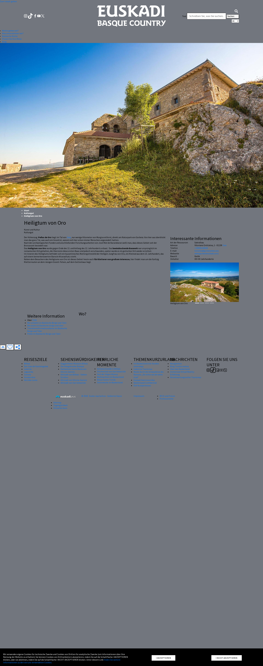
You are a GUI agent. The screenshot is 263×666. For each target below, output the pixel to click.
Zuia (69, 237)
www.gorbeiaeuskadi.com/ (207, 253)
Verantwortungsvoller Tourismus (185, 377)
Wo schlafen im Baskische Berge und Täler (47, 322)
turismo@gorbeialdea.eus (207, 250)
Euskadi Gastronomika (144, 380)
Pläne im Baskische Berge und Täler (44, 333)
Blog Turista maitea (179, 366)
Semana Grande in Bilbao (108, 368)
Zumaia (27, 374)
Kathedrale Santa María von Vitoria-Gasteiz (73, 370)
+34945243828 (201, 248)
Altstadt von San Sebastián (73, 382)
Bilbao (27, 363)
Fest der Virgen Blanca (107, 374)
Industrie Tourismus (143, 369)
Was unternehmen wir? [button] (13, 33)
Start (26, 210)
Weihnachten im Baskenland (110, 377)
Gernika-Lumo (30, 380)
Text (184, 16)
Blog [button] (4, 41)
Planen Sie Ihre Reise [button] (12, 38)
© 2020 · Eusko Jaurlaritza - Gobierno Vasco (102, 396)
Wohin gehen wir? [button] (10, 30)
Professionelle (166, 398)
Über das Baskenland (180, 369)
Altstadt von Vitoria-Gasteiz (74, 380)
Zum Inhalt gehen (8, 1)
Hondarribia (29, 377)
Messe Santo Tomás (106, 379)
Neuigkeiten (176, 363)
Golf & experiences (142, 385)
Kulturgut (29, 213)
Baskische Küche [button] (10, 36)
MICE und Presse (167, 396)
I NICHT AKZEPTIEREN (226, 658)
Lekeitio (28, 369)
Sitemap (57, 402)
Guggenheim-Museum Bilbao (74, 363)
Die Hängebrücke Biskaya (72, 366)
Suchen (233, 16)
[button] (236, 10)
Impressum (139, 396)
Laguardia (28, 371)
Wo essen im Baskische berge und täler (45, 325)
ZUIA (34, 320)
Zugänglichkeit (60, 405)
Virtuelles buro (60, 408)
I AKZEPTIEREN (163, 658)
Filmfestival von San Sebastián (111, 371)
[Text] (206, 16)
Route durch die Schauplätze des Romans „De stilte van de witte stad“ (149, 374)
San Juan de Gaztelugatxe (36, 366)
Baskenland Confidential (145, 382)
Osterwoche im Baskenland (110, 382)
